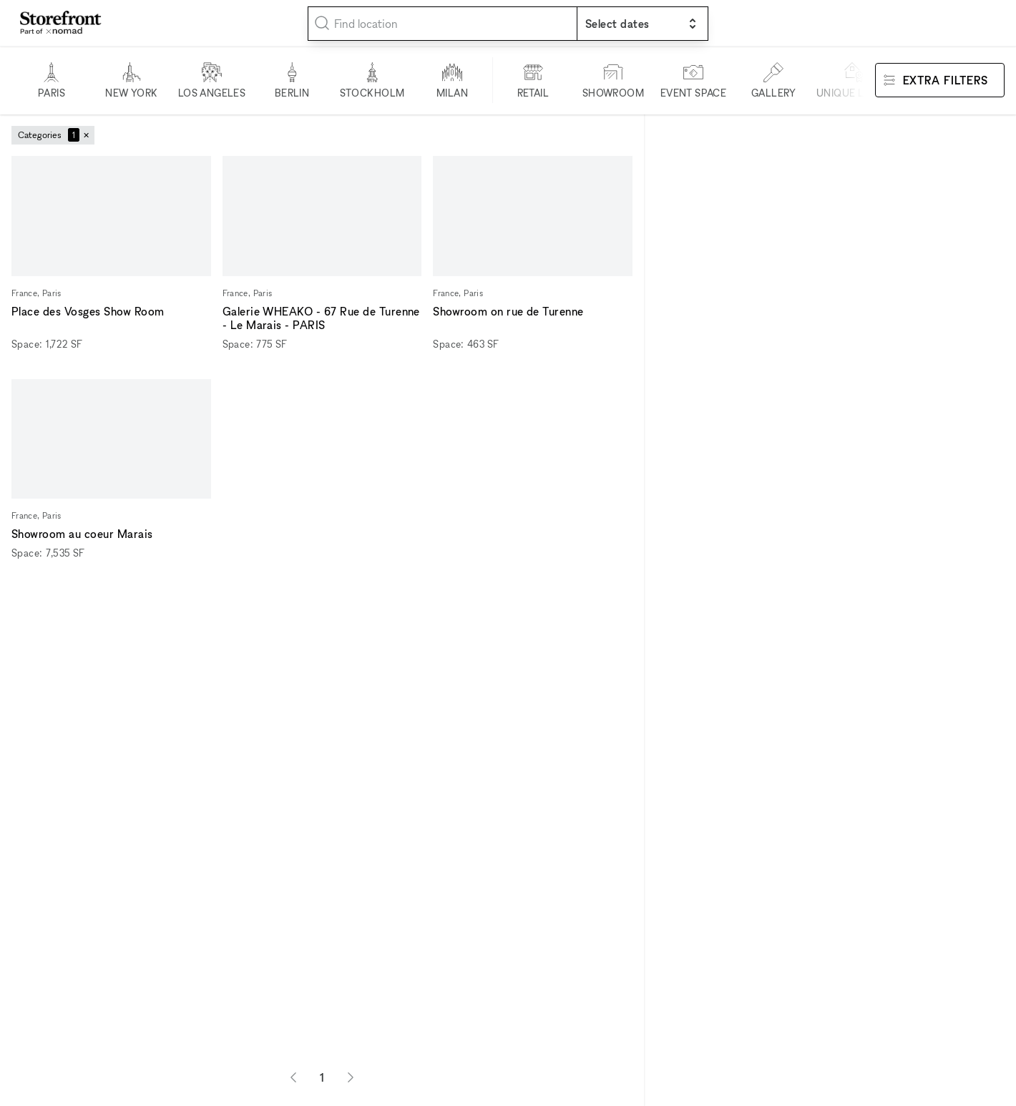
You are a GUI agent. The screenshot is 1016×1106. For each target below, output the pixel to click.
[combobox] (442, 23)
